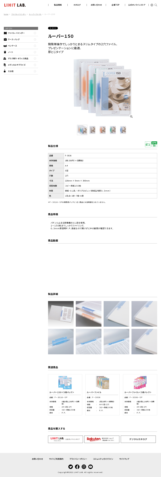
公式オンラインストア (136, 4)
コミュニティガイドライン (103, 459)
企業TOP (115, 4)
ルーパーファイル (35, 14)
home (6, 14)
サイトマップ (124, 459)
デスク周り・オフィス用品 (18, 58)
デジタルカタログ (138, 439)
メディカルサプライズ (16, 64)
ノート (10, 52)
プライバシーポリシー (78, 459)
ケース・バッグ (14, 39)
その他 (11, 71)
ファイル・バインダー (18, 14)
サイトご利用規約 (56, 459)
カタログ (77, 4)
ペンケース (12, 45)
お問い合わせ (37, 459)
